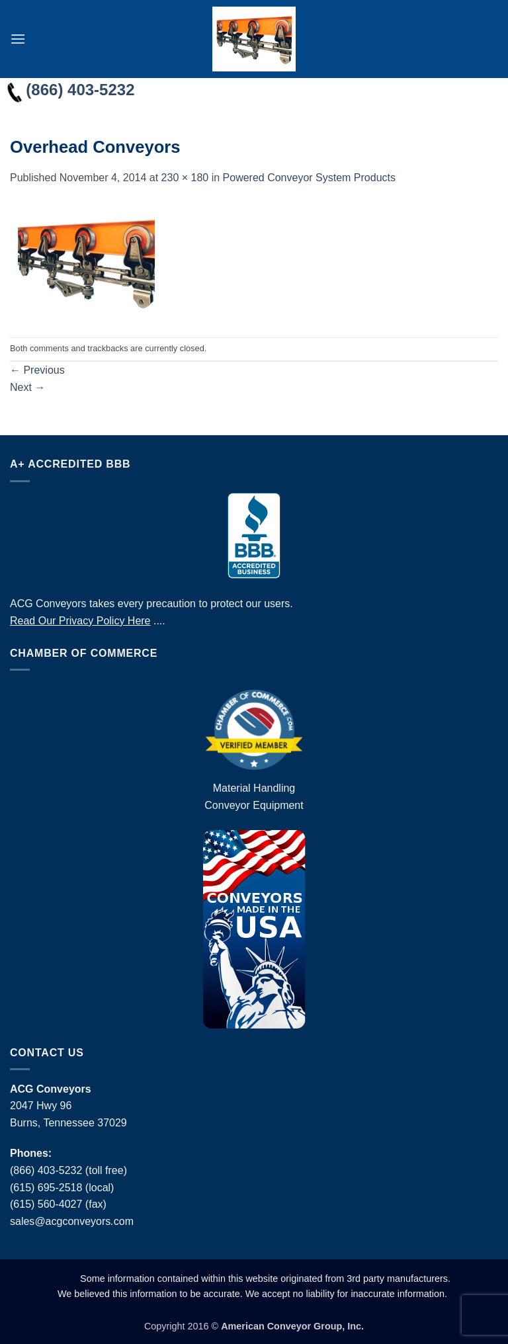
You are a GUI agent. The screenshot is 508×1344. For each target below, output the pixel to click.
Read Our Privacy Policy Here (80, 620)
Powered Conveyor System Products (309, 177)
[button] (18, 38)
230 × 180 (185, 177)
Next (27, 387)
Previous (37, 370)
